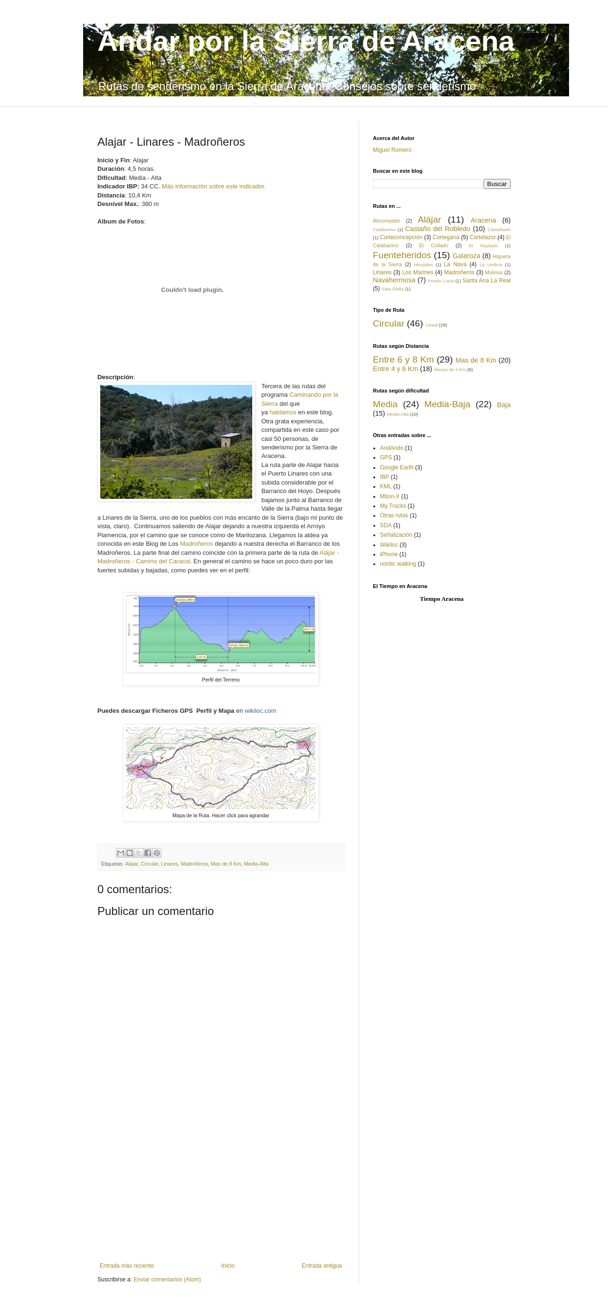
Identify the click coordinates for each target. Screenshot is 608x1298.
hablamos (283, 412)
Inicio (228, 1265)
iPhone (389, 554)
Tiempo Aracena (442, 598)
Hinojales (423, 264)
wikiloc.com (260, 710)
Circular (149, 864)
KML (386, 486)
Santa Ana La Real (487, 280)
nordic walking (398, 563)
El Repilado (483, 245)
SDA (386, 525)
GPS (386, 457)
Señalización (396, 535)
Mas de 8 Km (226, 864)
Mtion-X (389, 496)
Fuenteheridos (402, 255)
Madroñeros (196, 543)
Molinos (494, 272)
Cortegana (446, 237)
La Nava (455, 264)
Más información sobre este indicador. (214, 186)
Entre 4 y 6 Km (395, 369)
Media (385, 404)
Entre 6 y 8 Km (403, 359)
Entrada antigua (322, 1265)
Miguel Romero (392, 150)
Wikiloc (389, 545)
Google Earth (397, 467)
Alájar (131, 864)
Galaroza (466, 256)
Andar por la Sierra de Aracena (305, 41)
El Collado (433, 245)
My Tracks (393, 506)
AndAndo (391, 448)
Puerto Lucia (441, 280)
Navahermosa (394, 280)
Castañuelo (499, 229)
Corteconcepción (401, 237)
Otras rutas (394, 515)
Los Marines (418, 272)
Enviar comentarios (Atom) (167, 1279)
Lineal (432, 324)
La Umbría (491, 264)
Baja (504, 405)
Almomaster (386, 221)
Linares (169, 864)
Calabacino (384, 229)
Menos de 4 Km (450, 369)
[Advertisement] (221, 1191)
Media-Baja (447, 404)
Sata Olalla (392, 288)
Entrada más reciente (127, 1265)
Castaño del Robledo (437, 229)
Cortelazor (483, 237)
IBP (384, 477)
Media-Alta (256, 864)
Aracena (483, 220)
